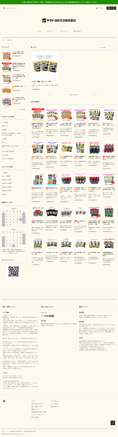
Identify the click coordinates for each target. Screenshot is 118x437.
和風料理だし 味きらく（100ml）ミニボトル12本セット (94, 189)
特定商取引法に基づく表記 (39, 412)
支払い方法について (37, 404)
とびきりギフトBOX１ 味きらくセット (108, 124)
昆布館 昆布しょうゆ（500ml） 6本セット (94, 157)
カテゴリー (51, 31)
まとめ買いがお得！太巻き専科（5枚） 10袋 (109, 188)
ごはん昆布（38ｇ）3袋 (51, 252)
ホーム (39, 31)
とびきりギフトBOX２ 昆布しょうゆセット (38, 158)
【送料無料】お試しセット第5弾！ (66, 157)
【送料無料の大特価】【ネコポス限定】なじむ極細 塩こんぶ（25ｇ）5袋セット (18, 66)
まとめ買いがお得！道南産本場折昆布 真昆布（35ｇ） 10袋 (94, 222)
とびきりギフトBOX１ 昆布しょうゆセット (94, 125)
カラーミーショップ (6, 431)
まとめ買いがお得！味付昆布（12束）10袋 (18, 52)
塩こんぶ (10, 40)
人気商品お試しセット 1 (38, 188)
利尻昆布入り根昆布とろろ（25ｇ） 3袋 (66, 253)
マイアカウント (55, 401)
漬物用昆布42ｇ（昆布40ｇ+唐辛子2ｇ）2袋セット (108, 254)
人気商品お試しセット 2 (52, 188)
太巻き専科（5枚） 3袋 (80, 253)
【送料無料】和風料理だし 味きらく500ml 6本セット (109, 158)
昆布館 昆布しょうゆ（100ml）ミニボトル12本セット (80, 189)
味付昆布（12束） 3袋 (18, 87)
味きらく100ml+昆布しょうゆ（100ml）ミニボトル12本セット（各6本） (66, 190)
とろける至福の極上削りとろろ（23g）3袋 (52, 221)
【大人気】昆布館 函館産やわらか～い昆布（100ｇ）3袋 (109, 222)
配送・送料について (37, 406)
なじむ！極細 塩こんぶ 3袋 (41, 81)
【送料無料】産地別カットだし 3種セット (38, 222)
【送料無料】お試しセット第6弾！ (80, 157)
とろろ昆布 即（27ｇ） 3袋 (80, 221)
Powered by (13, 434)
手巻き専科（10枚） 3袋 (94, 253)
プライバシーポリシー (38, 414)
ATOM (36, 417)
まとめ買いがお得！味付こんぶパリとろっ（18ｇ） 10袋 (18, 99)
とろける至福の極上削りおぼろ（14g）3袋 (66, 221)
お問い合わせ (77, 31)
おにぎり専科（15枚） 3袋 (37, 253)
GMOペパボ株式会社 (24, 431)
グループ (64, 31)
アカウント (101, 8)
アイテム (111, 8)
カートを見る (54, 404)
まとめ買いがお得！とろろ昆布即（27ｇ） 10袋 (52, 125)
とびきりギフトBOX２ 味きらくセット (52, 157)
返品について (35, 409)
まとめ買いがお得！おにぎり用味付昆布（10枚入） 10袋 (18, 76)
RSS (33, 417)
